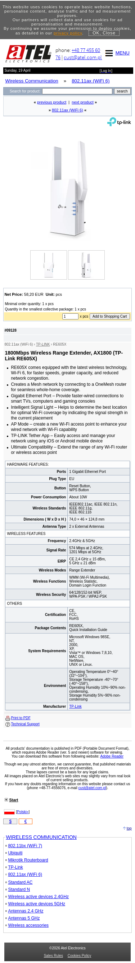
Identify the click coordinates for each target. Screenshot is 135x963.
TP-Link (75, 706)
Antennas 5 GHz (22, 918)
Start (13, 800)
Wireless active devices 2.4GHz (37, 896)
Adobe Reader (111, 756)
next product (83, 102)
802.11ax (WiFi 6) (67, 110)
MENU (116, 53)
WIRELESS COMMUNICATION (41, 837)
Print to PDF (20, 718)
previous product (51, 102)
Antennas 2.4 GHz (24, 911)
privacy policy (68, 33)
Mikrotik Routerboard (26, 860)
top (129, 828)
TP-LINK (43, 344)
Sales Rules (53, 956)
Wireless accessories (27, 925)
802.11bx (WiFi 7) (23, 845)
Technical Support (25, 724)
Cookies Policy (79, 956)
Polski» (22, 812)
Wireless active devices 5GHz (35, 903)
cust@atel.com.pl (83, 57)
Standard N (17, 889)
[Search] (77, 91)
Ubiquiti (13, 852)
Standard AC (18, 882)
